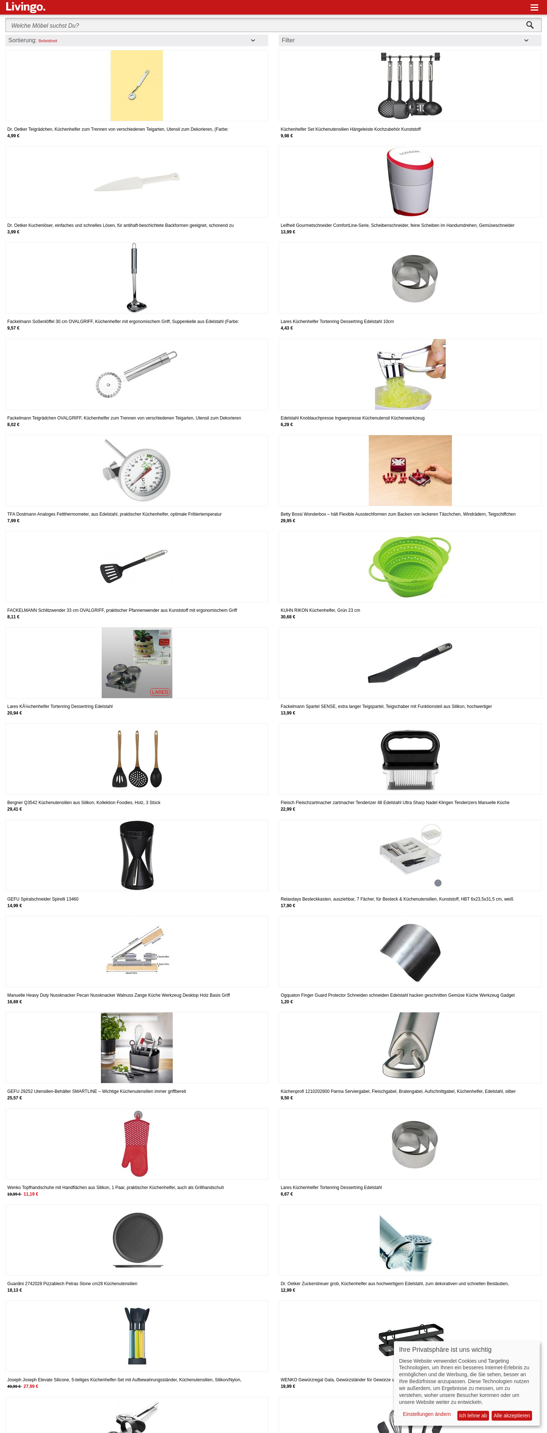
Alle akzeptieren (512, 1415)
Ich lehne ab (473, 1415)
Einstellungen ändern (427, 1414)
